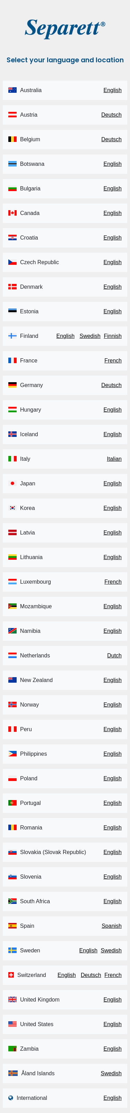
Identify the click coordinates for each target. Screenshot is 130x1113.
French (113, 360)
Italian (114, 459)
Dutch (114, 655)
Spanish (112, 926)
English (113, 90)
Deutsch (111, 115)
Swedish (89, 336)
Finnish (113, 336)
